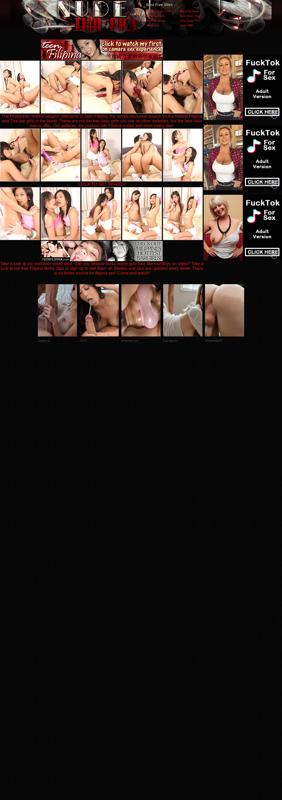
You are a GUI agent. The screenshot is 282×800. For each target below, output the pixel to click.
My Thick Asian (189, 11)
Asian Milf (186, 25)
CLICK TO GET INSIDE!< (102, 184)
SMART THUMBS (150, 695)
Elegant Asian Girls (158, 11)
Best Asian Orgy (190, 16)
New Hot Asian (155, 20)
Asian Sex (152, 25)
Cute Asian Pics (190, 20)
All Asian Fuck (155, 16)
